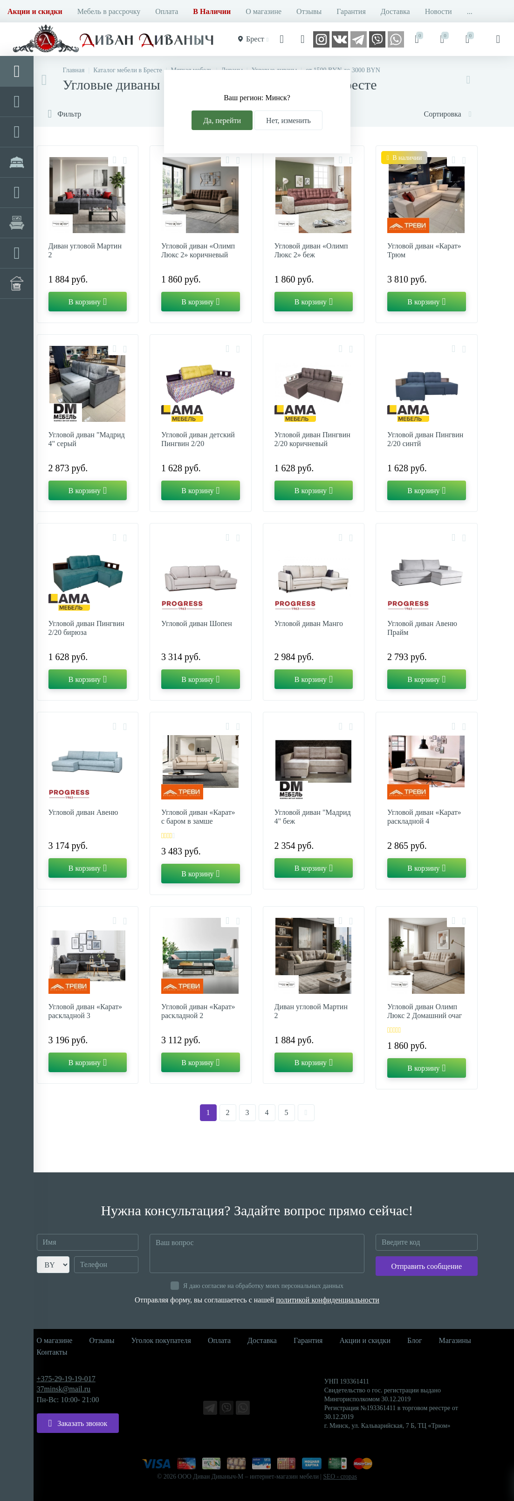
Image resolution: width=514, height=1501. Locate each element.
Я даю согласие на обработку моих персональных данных (263, 1285)
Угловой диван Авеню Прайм (422, 628)
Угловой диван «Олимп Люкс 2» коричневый (198, 250)
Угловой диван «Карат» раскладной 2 (198, 1011)
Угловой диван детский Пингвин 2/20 (198, 439)
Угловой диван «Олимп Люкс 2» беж (311, 250)
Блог (414, 1340)
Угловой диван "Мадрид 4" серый (86, 439)
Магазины (455, 1340)
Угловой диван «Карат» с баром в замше (198, 816)
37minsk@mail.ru (64, 1389)
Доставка (395, 11)
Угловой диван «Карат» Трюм (424, 250)
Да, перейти (222, 120)
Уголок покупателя (161, 1340)
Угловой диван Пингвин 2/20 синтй (425, 439)
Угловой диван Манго (308, 623)
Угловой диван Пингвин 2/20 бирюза (86, 628)
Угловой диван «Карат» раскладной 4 (424, 816)
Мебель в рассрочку (108, 11)
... (470, 11)
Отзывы (309, 11)
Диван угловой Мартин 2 (85, 250)
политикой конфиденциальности (327, 1300)
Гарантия (351, 11)
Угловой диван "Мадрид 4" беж (312, 816)
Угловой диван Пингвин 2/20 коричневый (312, 439)
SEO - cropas (340, 1476)
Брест (251, 39)
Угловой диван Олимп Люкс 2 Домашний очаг (424, 1011)
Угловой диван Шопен (196, 623)
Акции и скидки (365, 1340)
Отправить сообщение (426, 1266)
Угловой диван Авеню (83, 812)
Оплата (166, 11)
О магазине (263, 11)
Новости (438, 11)
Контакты (52, 1352)
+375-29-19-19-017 (66, 1379)
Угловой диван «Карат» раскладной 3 (85, 1011)
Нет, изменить (288, 120)
